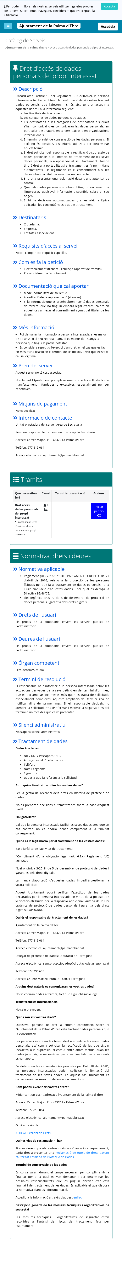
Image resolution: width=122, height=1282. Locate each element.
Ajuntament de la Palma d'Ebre (26, 47)
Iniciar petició (99, 511)
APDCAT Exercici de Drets (33, 1133)
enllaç (77, 1197)
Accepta (109, 6)
